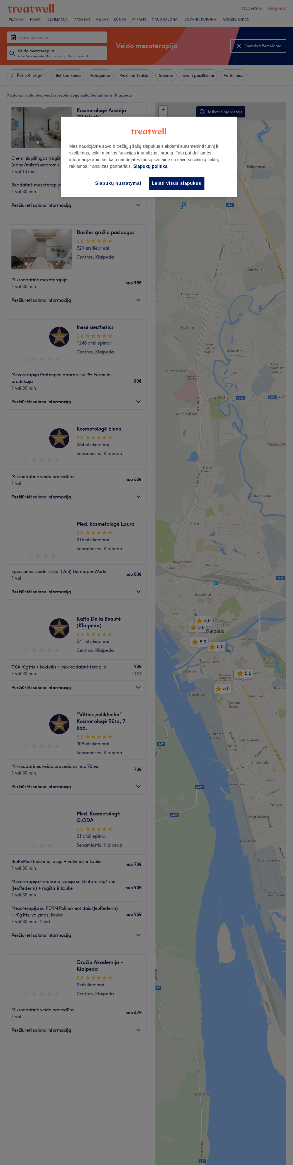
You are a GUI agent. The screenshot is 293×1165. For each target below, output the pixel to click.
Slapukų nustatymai (118, 183)
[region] (148, 157)
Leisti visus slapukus (176, 183)
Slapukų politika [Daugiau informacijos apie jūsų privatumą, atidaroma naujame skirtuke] (150, 166)
